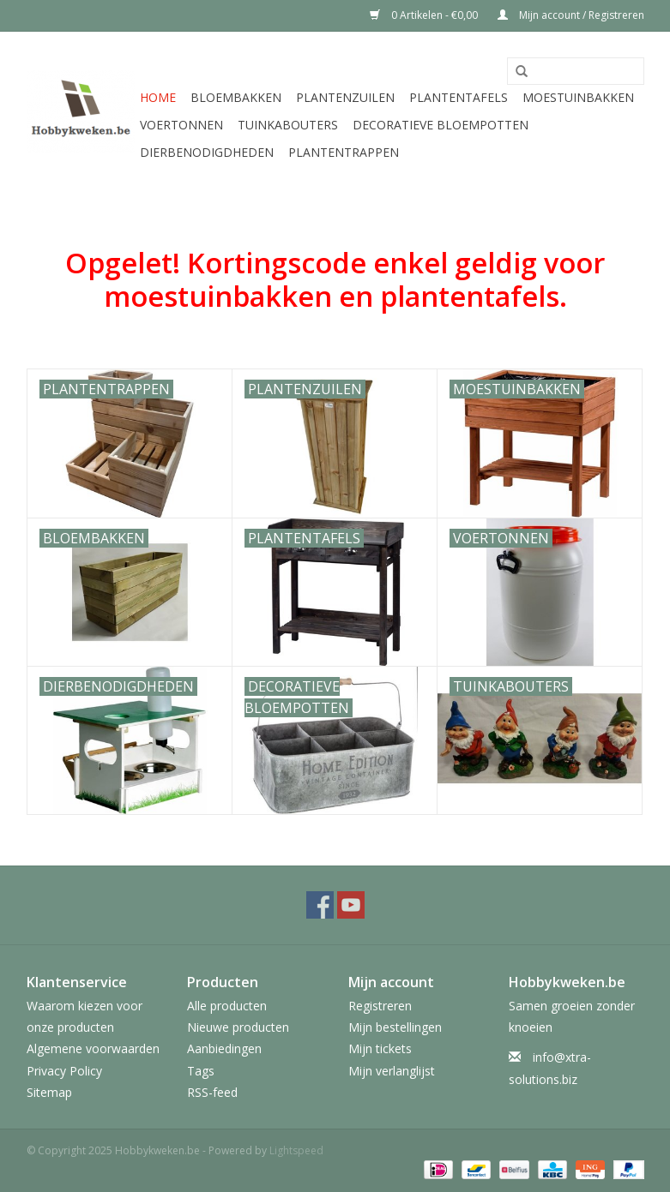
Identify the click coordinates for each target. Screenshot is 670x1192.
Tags (200, 1071)
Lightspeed (296, 1150)
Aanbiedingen (224, 1048)
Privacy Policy (64, 1071)
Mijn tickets (380, 1048)
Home (158, 97)
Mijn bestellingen (395, 1027)
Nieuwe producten (238, 1027)
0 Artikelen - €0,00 (425, 15)
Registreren (380, 1005)
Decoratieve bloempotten (440, 125)
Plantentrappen (343, 152)
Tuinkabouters (288, 125)
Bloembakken (235, 97)
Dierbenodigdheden (207, 152)
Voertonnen (181, 125)
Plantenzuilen (345, 97)
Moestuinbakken (578, 97)
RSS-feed (212, 1092)
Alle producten (227, 1005)
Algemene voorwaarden (93, 1048)
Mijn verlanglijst (391, 1071)
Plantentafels (458, 97)
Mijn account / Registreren (571, 15)
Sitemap (49, 1092)
